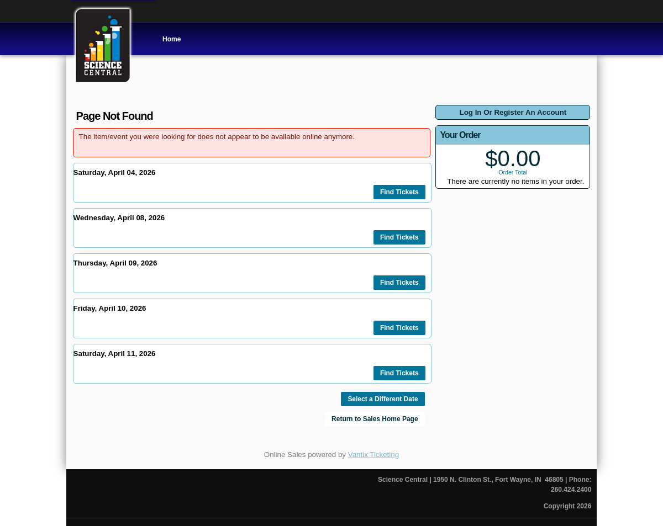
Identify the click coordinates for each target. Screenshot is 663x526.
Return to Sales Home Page (375, 419)
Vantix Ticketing (373, 454)
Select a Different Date (383, 399)
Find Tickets (399, 192)
